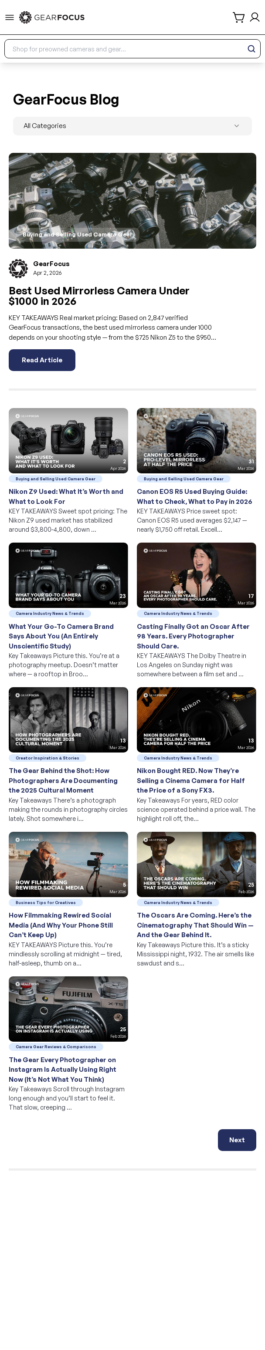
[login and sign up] (255, 17)
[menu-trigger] (9, 17)
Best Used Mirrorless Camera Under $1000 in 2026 (99, 295)
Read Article (42, 360)
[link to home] (52, 17)
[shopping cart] (239, 17)
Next (237, 1140)
